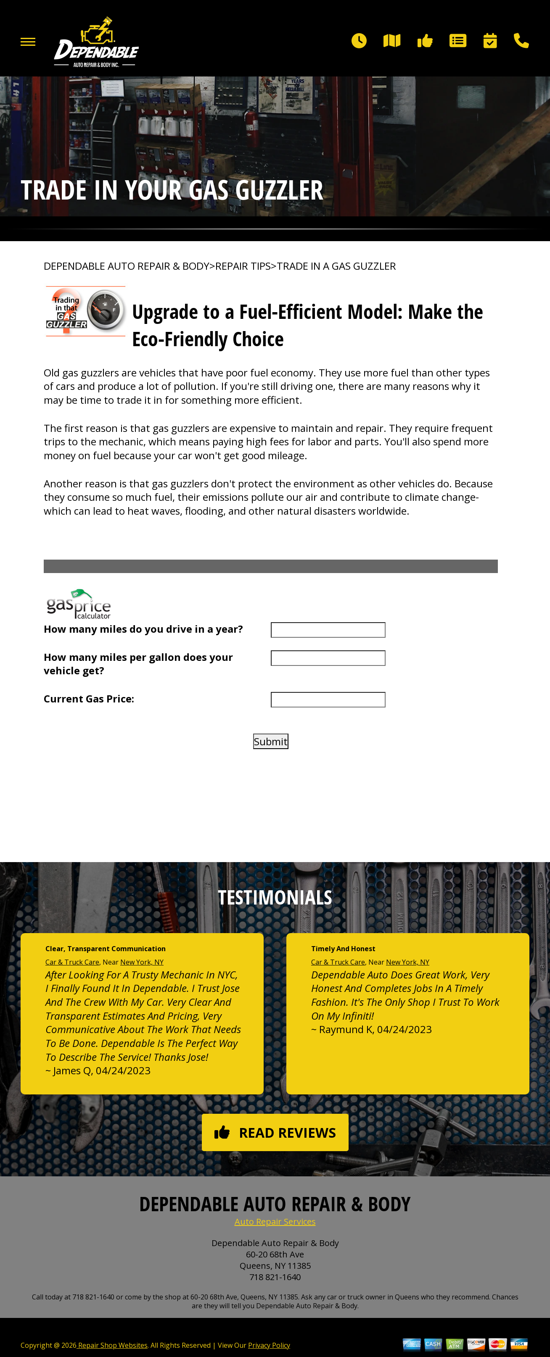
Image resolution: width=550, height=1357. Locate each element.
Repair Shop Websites (112, 1345)
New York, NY (142, 962)
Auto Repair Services (275, 1221)
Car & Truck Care (72, 962)
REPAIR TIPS (243, 266)
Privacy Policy (269, 1345)
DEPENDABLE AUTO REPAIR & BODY (126, 266)
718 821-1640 (275, 1277)
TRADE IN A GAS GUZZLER (336, 266)
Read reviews (275, 1132)
